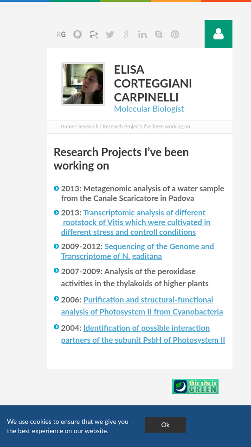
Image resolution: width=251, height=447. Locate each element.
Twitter (110, 34)
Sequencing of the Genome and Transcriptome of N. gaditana (137, 251)
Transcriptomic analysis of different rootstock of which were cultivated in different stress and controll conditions (136, 222)
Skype (159, 34)
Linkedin (142, 34)
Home (67, 126)
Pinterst (175, 34)
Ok (165, 424)
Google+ (126, 34)
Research (88, 126)
